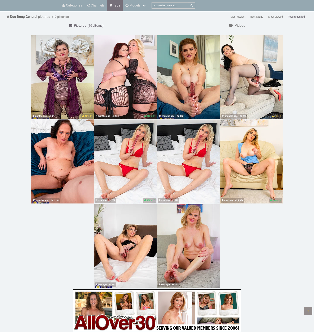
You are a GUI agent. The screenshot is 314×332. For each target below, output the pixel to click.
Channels (96, 5)
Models (132, 5)
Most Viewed (275, 16)
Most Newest (238, 16)
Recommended (296, 16)
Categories (72, 5)
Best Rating (256, 16)
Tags (115, 5)
